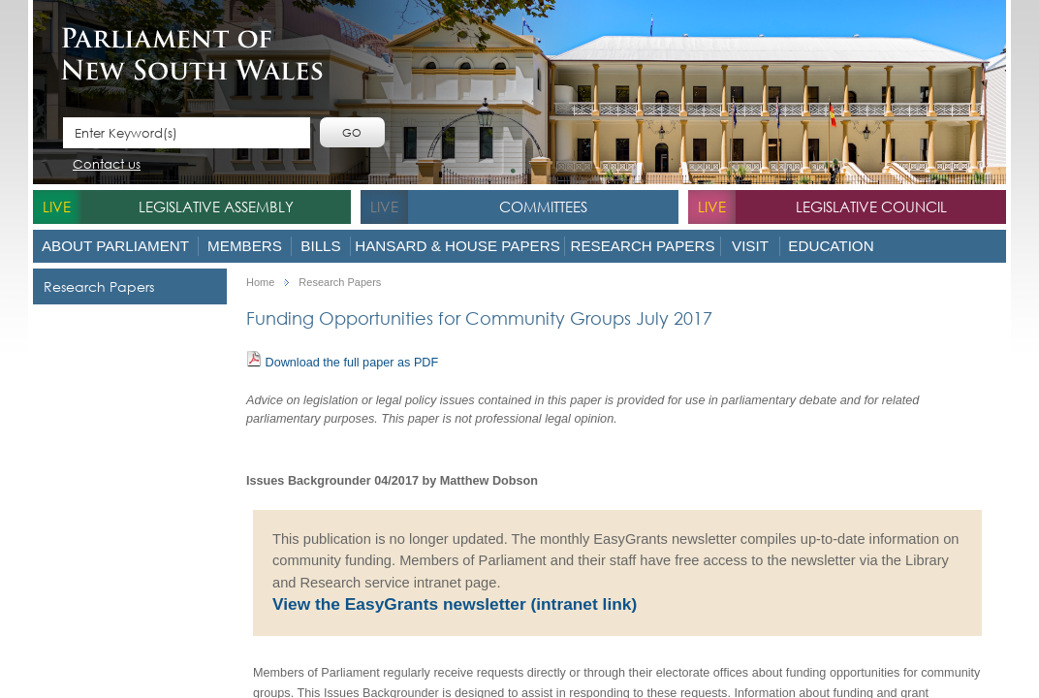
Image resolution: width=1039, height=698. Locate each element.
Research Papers (642, 246)
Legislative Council (871, 206)
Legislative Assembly (216, 206)
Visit (750, 246)
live (57, 206)
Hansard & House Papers (457, 246)
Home (260, 282)
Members (244, 246)
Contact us (107, 165)
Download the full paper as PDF (342, 360)
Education (830, 246)
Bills (320, 246)
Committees (543, 206)
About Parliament (115, 246)
